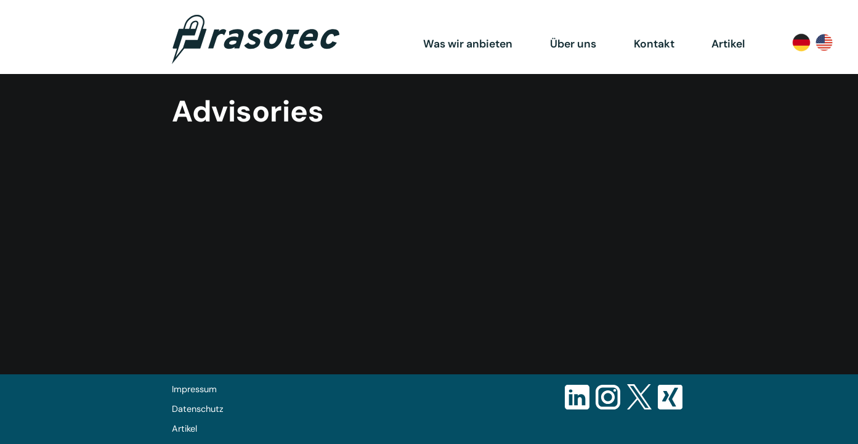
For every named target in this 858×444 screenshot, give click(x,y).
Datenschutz (198, 408)
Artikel (728, 44)
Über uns (573, 44)
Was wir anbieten (467, 44)
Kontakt (654, 44)
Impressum (194, 389)
